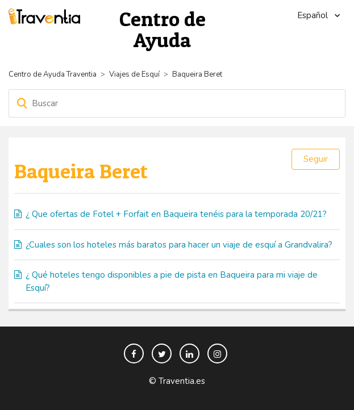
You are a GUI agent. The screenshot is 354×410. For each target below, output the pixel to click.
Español (313, 15)
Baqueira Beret (197, 74)
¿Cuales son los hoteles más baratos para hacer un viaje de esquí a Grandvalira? (179, 244)
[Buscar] (177, 103)
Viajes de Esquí (134, 74)
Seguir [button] (315, 159)
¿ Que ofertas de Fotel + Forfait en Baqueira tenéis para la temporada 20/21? (176, 214)
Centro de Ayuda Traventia (53, 74)
